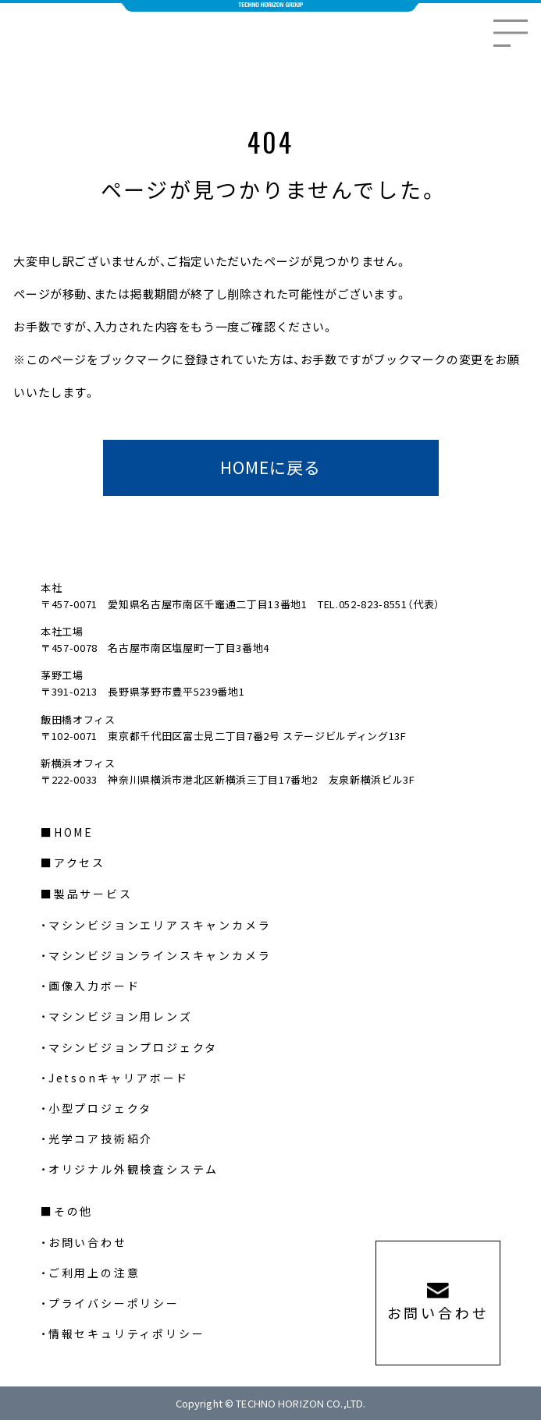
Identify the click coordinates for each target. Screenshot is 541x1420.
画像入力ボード (94, 985)
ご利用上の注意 (94, 1272)
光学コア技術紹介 (100, 1138)
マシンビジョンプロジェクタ (133, 1047)
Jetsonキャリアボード (118, 1077)
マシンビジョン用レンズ (120, 1016)
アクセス (79, 862)
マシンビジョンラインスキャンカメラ (160, 955)
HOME (74, 832)
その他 (73, 1211)
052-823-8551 (373, 604)
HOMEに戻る (270, 467)
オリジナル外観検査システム (133, 1169)
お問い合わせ (87, 1242)
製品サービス (93, 893)
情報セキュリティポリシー (126, 1333)
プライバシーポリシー (114, 1303)
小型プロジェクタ (100, 1108)
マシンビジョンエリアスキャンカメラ (160, 925)
